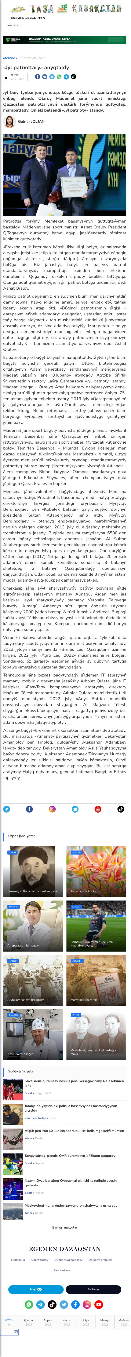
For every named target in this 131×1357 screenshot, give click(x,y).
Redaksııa (18, 1260)
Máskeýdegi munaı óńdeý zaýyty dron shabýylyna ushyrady (71, 1205)
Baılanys (93, 1289)
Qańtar (28, 1322)
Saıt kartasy (61, 1270)
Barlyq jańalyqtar (64, 1227)
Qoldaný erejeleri (100, 1260)
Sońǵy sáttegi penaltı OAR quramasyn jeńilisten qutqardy (70, 1155)
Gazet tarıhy (39, 1260)
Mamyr (105, 1322)
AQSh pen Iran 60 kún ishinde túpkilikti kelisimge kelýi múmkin (74, 1131)
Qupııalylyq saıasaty (68, 1260)
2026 (9, 1322)
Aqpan (47, 1322)
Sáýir (86, 1322)
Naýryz (66, 1322)
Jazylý (36, 1289)
